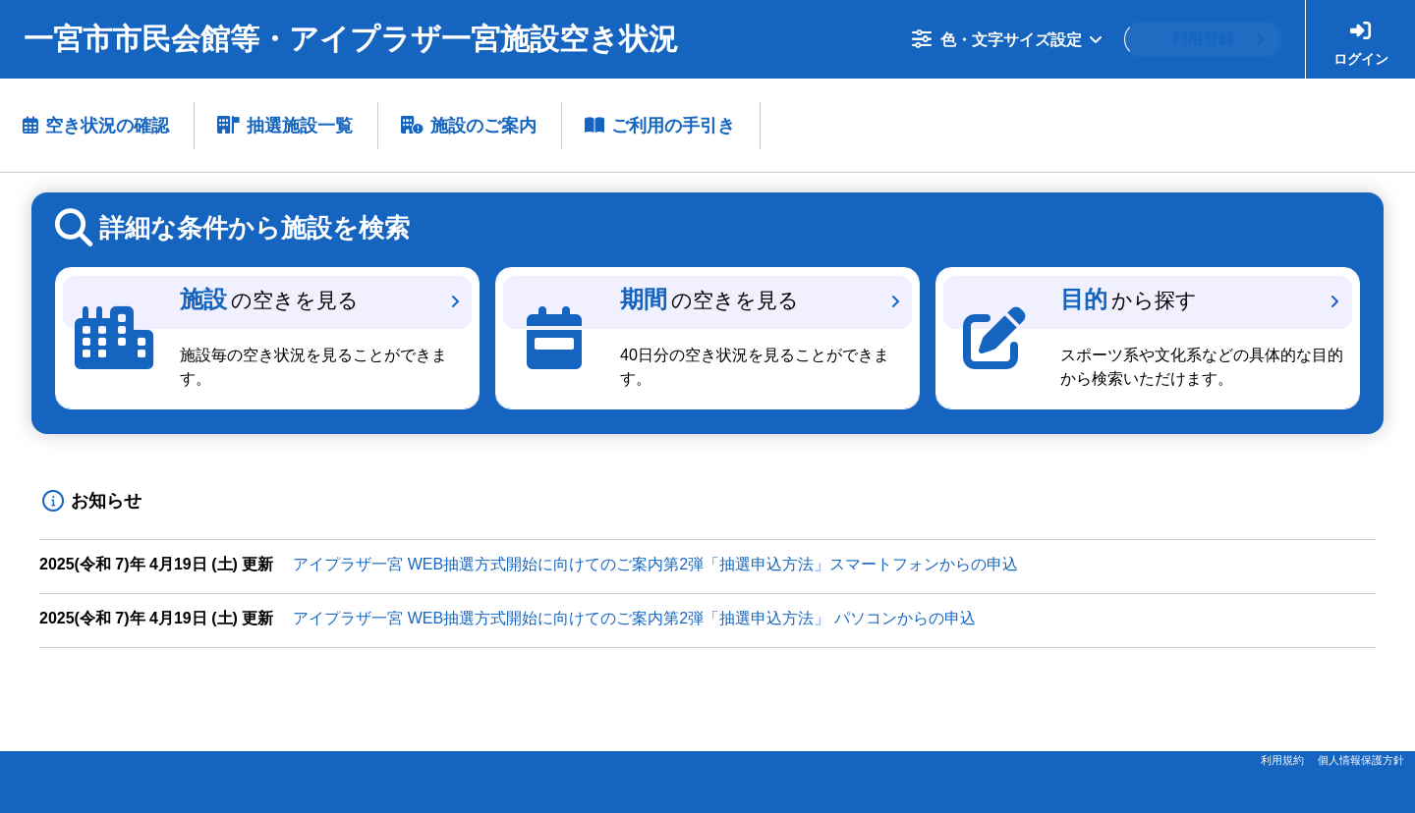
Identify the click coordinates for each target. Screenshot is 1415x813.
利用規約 (1282, 760)
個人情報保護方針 (1361, 760)
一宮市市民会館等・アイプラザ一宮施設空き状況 (351, 39)
